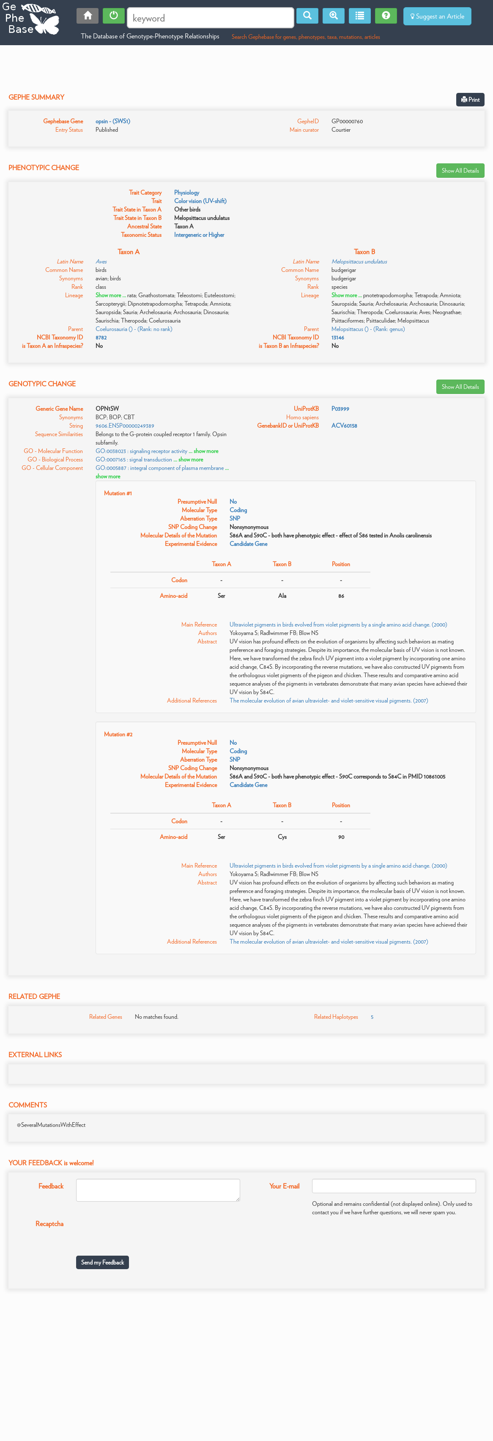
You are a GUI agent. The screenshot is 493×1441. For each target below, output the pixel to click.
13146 (337, 337)
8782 (101, 337)
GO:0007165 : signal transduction (134, 459)
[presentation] (140, 1232)
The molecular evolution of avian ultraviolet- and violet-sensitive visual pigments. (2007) (329, 700)
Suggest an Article (437, 16)
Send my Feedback (102, 1262)
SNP (235, 518)
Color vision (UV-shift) (200, 201)
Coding (238, 510)
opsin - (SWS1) (113, 121)
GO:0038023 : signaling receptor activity (141, 451)
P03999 (340, 408)
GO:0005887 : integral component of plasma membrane (160, 467)
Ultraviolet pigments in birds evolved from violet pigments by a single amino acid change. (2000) (338, 624)
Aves (101, 261)
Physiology (186, 192)
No (233, 501)
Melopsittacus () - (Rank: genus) (368, 329)
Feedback (50, 1186)
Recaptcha (49, 1224)
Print (470, 99)
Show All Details (460, 170)
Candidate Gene (248, 543)
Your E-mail (284, 1186)
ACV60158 (344, 425)
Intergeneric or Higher (199, 234)
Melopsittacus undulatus (359, 261)
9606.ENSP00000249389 (125, 425)
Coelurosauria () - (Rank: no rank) (134, 329)
